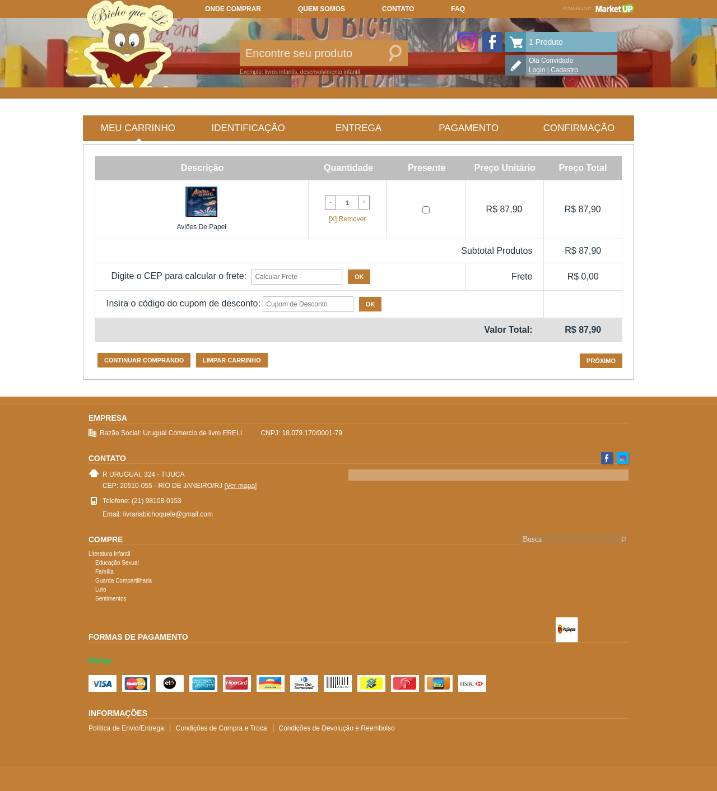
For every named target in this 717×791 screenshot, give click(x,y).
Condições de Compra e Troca (221, 728)
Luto (100, 590)
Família (104, 572)
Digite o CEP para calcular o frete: (178, 276)
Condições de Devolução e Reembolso (337, 728)
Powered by (598, 8)
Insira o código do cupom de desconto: (183, 303)
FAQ (458, 9)
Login (537, 70)
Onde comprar (233, 9)
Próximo (601, 360)
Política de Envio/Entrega (126, 728)
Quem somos (321, 9)
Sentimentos (111, 598)
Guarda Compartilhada (123, 581)
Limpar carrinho (232, 360)
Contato (398, 9)
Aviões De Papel (202, 227)
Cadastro (564, 70)
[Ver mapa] (240, 486)
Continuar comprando (144, 360)
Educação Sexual (117, 563)
